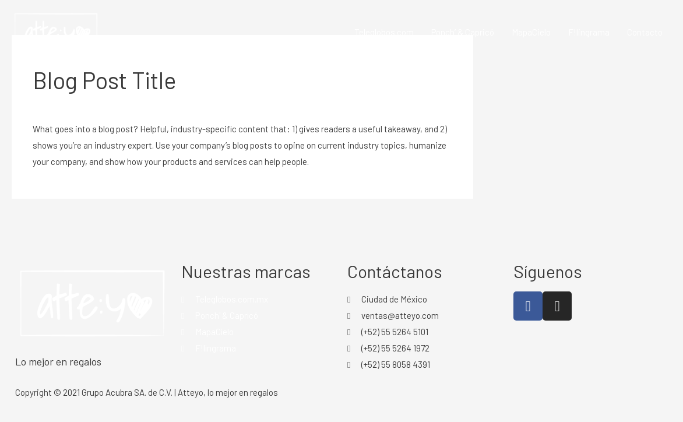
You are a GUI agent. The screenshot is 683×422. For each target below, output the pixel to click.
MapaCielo (531, 32)
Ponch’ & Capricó (462, 32)
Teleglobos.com (384, 32)
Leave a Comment (67, 105)
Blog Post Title (105, 80)
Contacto (645, 32)
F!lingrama (589, 32)
